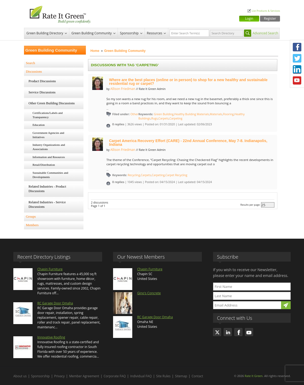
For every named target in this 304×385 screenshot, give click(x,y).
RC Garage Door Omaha (55, 303)
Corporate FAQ (115, 376)
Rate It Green (253, 376)
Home (94, 51)
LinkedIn (297, 69)
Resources (154, 33)
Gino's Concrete (149, 293)
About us (20, 376)
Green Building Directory (44, 33)
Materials (216, 114)
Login (249, 18)
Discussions (34, 71)
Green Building (164, 114)
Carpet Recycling (176, 175)
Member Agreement (84, 376)
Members (32, 225)
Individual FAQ (141, 376)
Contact (197, 376)
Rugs (154, 118)
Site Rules (163, 376)
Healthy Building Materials (191, 114)
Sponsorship (129, 33)
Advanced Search (265, 33)
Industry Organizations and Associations (49, 147)
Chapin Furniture (50, 269)
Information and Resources (49, 157)
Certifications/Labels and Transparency (48, 115)
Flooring (228, 114)
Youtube (297, 80)
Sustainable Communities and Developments (50, 175)
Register (270, 18)
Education (39, 124)
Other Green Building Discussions (52, 103)
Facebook (297, 47)
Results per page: (250, 204)
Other (134, 114)
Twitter (297, 58)
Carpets (163, 118)
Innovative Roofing (51, 337)
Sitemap (181, 376)
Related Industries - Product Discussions (47, 189)
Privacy (59, 376)
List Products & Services (266, 11)
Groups (31, 216)
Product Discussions (42, 81)
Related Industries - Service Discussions (47, 204)
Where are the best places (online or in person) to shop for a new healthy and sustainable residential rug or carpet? (188, 82)
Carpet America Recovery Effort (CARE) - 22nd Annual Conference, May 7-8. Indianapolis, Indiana (188, 143)
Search (30, 63)
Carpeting (175, 118)
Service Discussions (42, 92)
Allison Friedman (122, 88)
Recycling (134, 175)
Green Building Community (91, 33)
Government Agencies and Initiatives (48, 135)
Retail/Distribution (44, 164)
